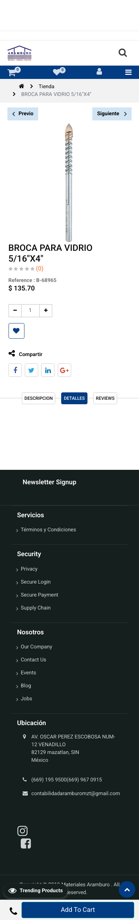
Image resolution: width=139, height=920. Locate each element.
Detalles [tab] (74, 398)
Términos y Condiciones (48, 530)
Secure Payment (39, 595)
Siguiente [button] (112, 113)
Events (28, 673)
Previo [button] (22, 114)
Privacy (29, 569)
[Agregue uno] (45, 310)
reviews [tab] (105, 398)
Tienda (46, 87)
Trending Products (36, 890)
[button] (16, 331)
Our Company (36, 647)
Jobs (26, 699)
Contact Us (33, 660)
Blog (26, 686)
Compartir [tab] (25, 354)
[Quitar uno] (14, 310)
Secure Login (36, 582)
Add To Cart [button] (78, 910)
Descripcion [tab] (38, 398)
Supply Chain (36, 608)
